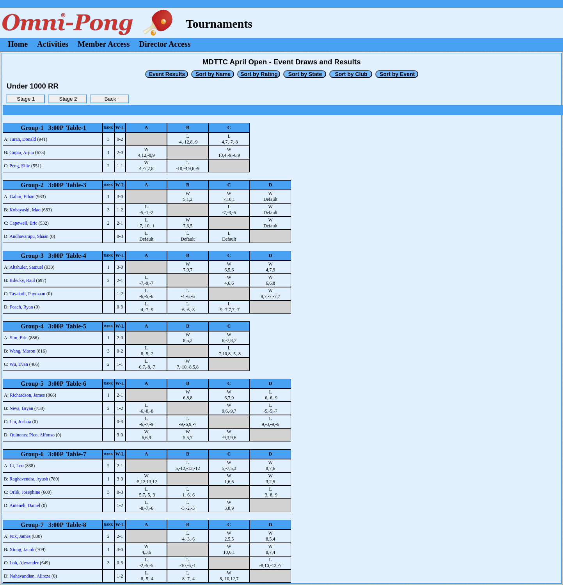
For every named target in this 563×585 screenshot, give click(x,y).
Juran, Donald (23, 139)
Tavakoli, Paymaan (27, 293)
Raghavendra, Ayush (28, 479)
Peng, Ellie (19, 165)
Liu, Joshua (20, 421)
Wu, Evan (18, 364)
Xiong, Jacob (21, 549)
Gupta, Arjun (21, 152)
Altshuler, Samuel (26, 267)
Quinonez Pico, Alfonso (32, 435)
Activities (52, 44)
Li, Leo (16, 465)
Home (18, 44)
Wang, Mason (22, 351)
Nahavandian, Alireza (30, 576)
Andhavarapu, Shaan (28, 236)
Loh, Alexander (24, 563)
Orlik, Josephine (24, 492)
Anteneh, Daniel (24, 505)
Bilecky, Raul (22, 280)
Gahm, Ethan (22, 196)
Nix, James (20, 536)
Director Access (165, 44)
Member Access (104, 44)
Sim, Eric (18, 337)
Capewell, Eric (23, 223)
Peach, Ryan (21, 307)
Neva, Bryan (21, 408)
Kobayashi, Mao (24, 210)
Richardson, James (27, 395)
